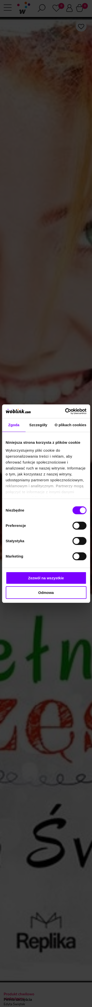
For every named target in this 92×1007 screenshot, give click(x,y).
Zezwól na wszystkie (46, 578)
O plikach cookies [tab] (70, 425)
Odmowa (46, 592)
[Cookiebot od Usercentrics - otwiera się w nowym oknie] (65, 411)
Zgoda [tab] (13, 425)
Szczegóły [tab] (38, 425)
